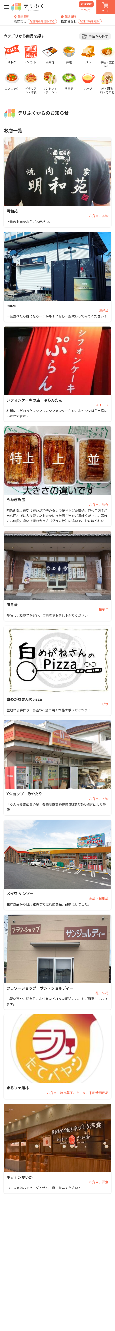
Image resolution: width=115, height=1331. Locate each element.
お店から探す (95, 36)
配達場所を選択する (42, 21)
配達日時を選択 (89, 21)
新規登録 (86, 4)
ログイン (86, 10)
